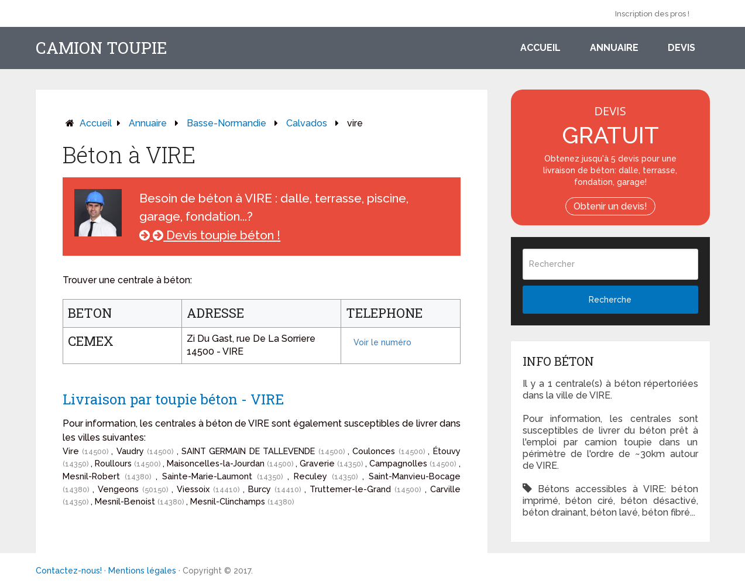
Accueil (540, 47)
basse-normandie (226, 123)
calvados (306, 123)
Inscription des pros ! (652, 13)
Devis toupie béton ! (209, 235)
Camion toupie (101, 48)
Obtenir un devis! (610, 206)
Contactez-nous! (69, 570)
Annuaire (614, 47)
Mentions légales (142, 570)
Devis (681, 47)
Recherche (610, 299)
